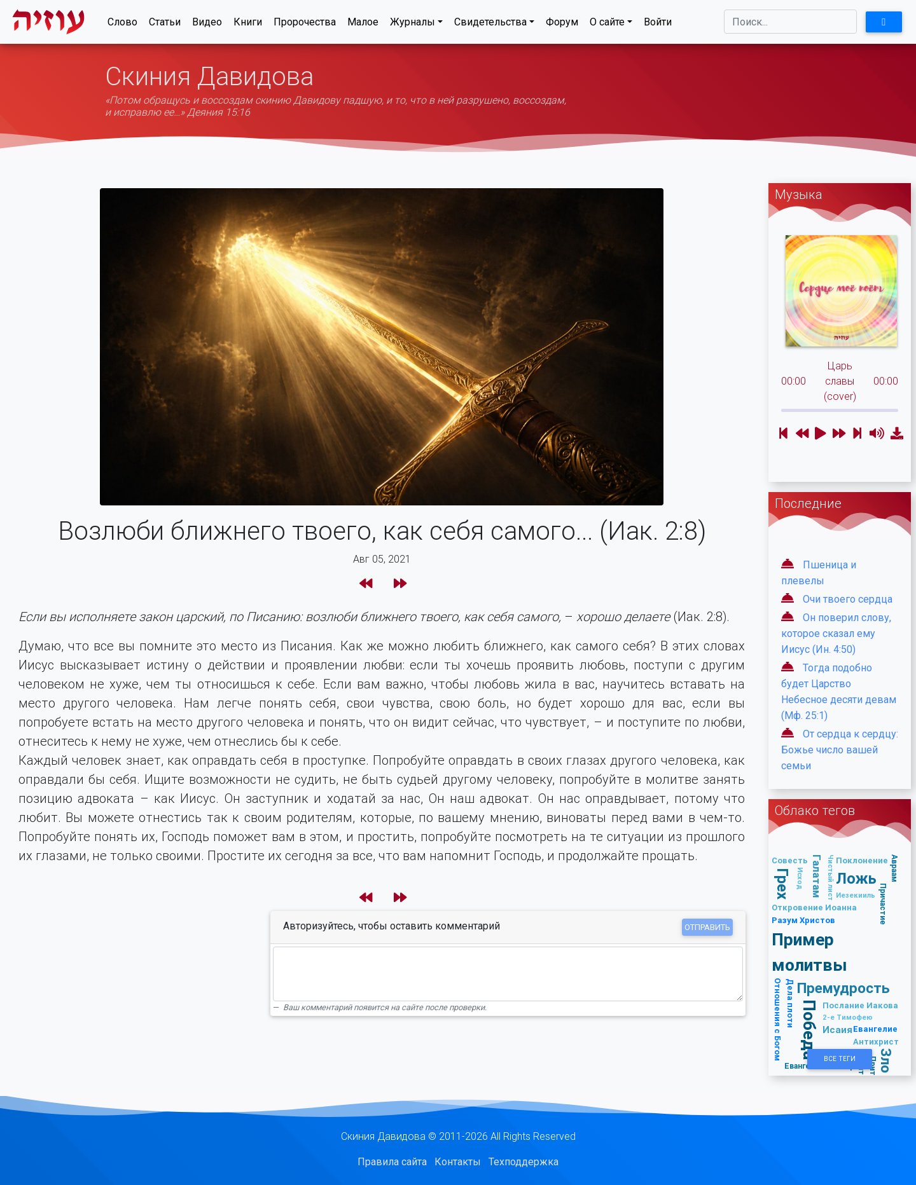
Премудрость (843, 988)
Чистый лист (830, 877)
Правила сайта (392, 1162)
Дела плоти (790, 1003)
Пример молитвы (809, 952)
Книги (247, 24)
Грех (783, 884)
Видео (207, 24)
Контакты (457, 1162)
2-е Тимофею (847, 1017)
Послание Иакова (860, 1005)
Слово (122, 24)
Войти (658, 24)
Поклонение (862, 860)
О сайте (607, 24)
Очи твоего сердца (847, 599)
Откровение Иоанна (814, 907)
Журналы (412, 24)
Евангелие (875, 1029)
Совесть (790, 860)
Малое (362, 24)
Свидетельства (490, 24)
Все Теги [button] (840, 1059)
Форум (562, 24)
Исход (800, 878)
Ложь (856, 878)
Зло (886, 1061)
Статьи (165, 24)
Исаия (837, 1030)
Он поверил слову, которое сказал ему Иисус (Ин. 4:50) (836, 633)
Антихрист (876, 1041)
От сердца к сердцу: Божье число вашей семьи (839, 750)
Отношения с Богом (777, 1019)
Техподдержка (524, 1162)
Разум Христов (803, 920)
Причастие (883, 904)
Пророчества (305, 24)
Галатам (817, 876)
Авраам (894, 868)
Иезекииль (855, 895)
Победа (809, 1030)
